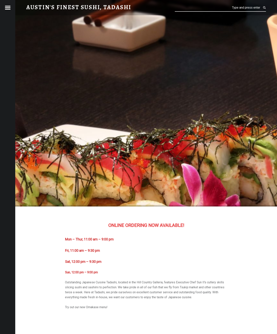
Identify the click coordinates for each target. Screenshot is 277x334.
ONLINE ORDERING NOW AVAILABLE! (146, 225)
